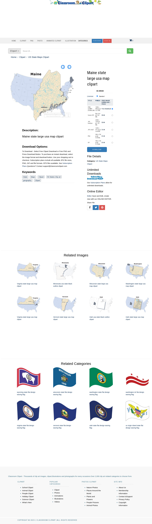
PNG (31, 41)
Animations (58, 496)
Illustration (70, 41)
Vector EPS (91, 115)
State (25, 177)
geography (27, 180)
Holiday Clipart (28, 496)
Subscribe (97, 41)
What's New (27, 502)
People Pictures (93, 502)
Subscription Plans (97, 183)
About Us (122, 487)
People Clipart (27, 493)
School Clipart (27, 487)
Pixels (97, 100)
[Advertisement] (75, 21)
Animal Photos (92, 505)
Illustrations (58, 499)
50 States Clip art (54, 177)
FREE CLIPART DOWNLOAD (91, 108)
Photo (40, 41)
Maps (33, 177)
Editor (89, 196)
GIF (89, 142)
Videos (57, 502)
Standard (101, 96)
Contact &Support (125, 496)
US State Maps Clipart (38, 57)
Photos (57, 493)
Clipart (23, 41)
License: (90, 96)
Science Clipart (28, 499)
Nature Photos (92, 487)
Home (14, 41)
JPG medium (90, 122)
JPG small (91, 130)
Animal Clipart (27, 491)
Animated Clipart (54, 41)
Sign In (107, 41)
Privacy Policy (124, 499)
